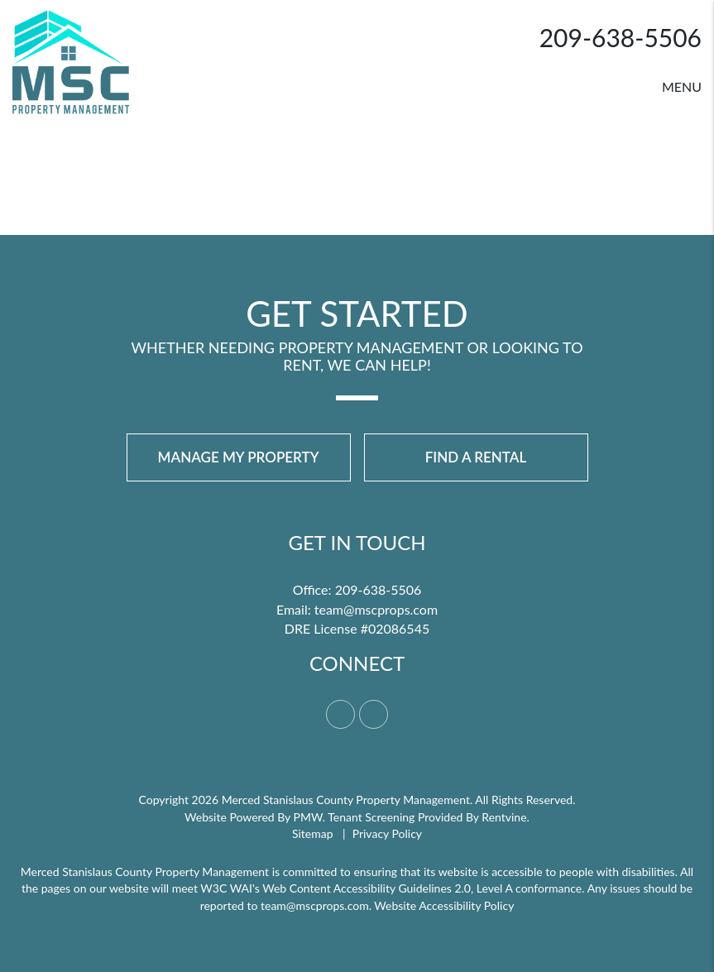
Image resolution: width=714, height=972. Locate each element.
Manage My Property (238, 457)
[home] (70, 60)
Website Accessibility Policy (444, 905)
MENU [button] (682, 86)
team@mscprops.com (376, 609)
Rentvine (504, 817)
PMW (308, 817)
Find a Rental (476, 457)
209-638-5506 (620, 37)
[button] (340, 714)
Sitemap (312, 833)
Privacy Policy (387, 833)
